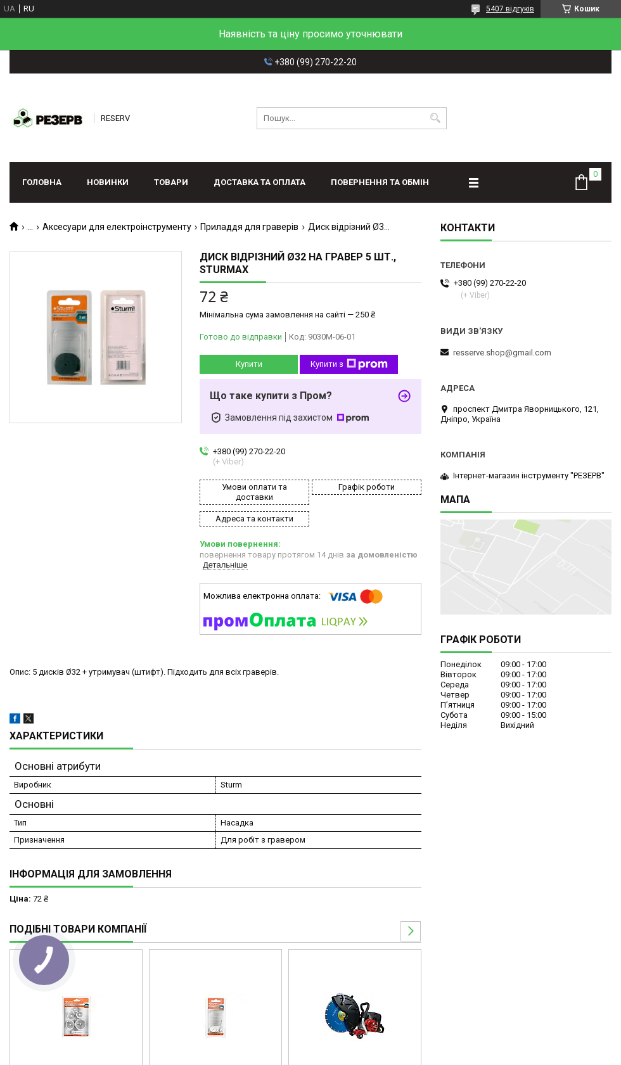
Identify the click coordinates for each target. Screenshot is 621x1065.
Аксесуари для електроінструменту (116, 227)
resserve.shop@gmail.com (502, 352)
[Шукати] (436, 118)
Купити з (349, 364)
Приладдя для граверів (249, 227)
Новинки (108, 182)
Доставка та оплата (259, 182)
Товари (171, 182)
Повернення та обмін (380, 182)
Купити (249, 364)
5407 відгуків (510, 8)
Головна (41, 182)
